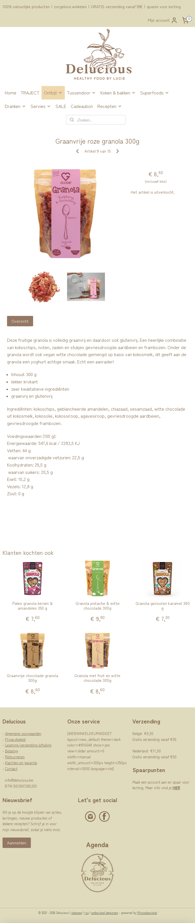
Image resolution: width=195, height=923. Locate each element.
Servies (41, 106)
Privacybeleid (15, 739)
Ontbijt (53, 92)
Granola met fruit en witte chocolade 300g (97, 678)
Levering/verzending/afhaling (28, 745)
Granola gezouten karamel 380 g (163, 605)
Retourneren (15, 756)
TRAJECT (30, 92)
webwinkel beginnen (104, 912)
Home (10, 92)
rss (86, 912)
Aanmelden (16, 842)
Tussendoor (81, 92)
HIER (176, 787)
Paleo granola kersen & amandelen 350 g (32, 605)
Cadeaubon (82, 106)
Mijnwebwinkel (147, 912)
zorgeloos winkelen (70, 6)
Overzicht (20, 321)
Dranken (15, 106)
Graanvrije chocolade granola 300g (32, 678)
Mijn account (163, 20)
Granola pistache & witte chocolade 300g (97, 605)
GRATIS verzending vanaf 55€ (117, 6)
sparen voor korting (164, 6)
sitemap (76, 912)
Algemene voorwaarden (23, 733)
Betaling (11, 751)
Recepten (109, 106)
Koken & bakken (118, 92)
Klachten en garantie (21, 762)
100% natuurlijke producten (26, 6)
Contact (11, 768)
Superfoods (154, 92)
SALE (61, 106)
